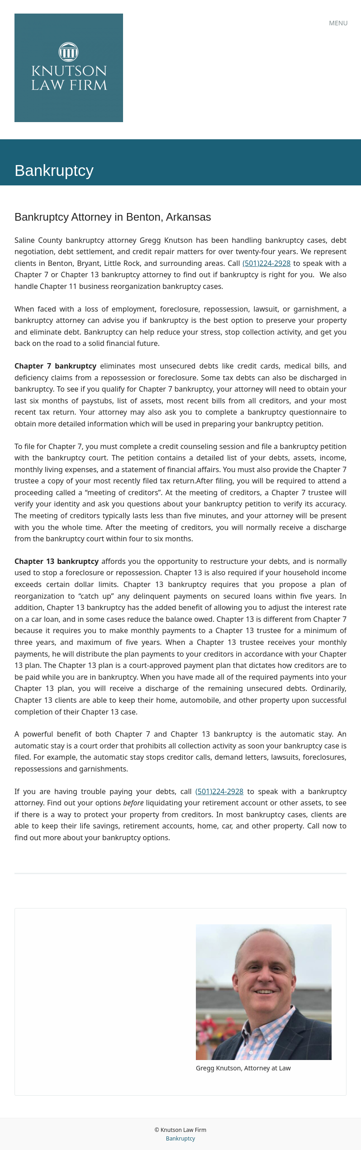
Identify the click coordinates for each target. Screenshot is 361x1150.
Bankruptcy (180, 1138)
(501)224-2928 (266, 263)
